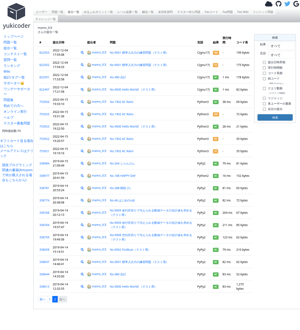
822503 (44, 52)
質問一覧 (10, 59)
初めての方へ (14, 105)
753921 (44, 151)
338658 (44, 250)
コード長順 (275, 73)
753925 (44, 114)
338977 (44, 176)
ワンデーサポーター (17, 91)
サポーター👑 (14, 83)
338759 (44, 237)
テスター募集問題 (17, 123)
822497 (44, 89)
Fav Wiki (243, 12)
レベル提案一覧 (127, 12)
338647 (44, 262)
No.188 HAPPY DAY (123, 176)
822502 (44, 65)
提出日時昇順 (276, 62)
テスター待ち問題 (188, 12)
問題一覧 (10, 42)
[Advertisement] (17, 245)
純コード (276, 80)
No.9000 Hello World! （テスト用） (133, 89)
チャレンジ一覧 (45, 19)
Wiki (7, 71)
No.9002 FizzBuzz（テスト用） (130, 250)
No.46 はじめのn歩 (122, 200)
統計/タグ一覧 (14, 77)
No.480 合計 (118, 77)
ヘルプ (9, 117)
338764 (44, 225)
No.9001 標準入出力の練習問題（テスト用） (139, 52)
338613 (44, 286)
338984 (44, 163)
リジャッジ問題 (263, 12)
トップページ (14, 36)
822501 (44, 77)
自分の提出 (275, 109)
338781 (44, 188)
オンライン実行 (15, 111)
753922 (44, 139)
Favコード (211, 12)
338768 (44, 213)
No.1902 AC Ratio (121, 102)
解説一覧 (148, 12)
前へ (42, 299)
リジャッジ (275, 98)
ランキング (12, 65)
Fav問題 (227, 12)
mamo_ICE (96, 52)
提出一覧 (10, 48)
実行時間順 (275, 68)
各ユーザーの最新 (279, 103)
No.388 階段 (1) (120, 188)
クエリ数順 (277, 90)
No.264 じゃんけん (122, 163)
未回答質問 (165, 12)
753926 (44, 102)
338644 (44, 274)
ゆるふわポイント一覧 (98, 12)
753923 (44, 126)
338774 (44, 200)
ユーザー (41, 12)
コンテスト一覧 (15, 54)
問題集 (9, 99)
